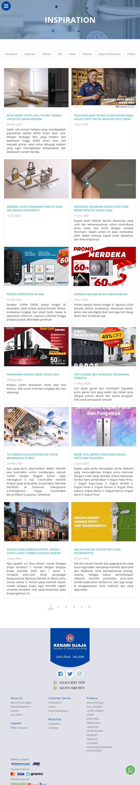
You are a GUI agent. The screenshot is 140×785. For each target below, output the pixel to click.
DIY (60, 54)
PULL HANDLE (94, 706)
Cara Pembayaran (58, 710)
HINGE (90, 714)
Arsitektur (11, 54)
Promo (131, 54)
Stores (52, 706)
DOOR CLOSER (95, 731)
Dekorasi (30, 54)
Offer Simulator (19, 727)
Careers (14, 710)
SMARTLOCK (94, 723)
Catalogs (53, 727)
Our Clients (16, 714)
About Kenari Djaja (20, 702)
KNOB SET (92, 735)
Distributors (55, 702)
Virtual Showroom (20, 706)
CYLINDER (92, 743)
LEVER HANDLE (95, 710)
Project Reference (109, 54)
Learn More (63, 656)
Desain (46, 54)
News (72, 54)
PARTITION (93, 718)
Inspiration (55, 723)
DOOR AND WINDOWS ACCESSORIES (99, 749)
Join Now (78, 656)
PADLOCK (92, 739)
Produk (87, 54)
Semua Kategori (95, 702)
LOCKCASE (92, 727)
